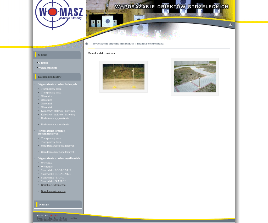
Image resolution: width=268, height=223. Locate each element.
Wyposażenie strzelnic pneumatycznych (51, 132)
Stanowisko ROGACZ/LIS (56, 170)
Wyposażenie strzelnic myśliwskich (59, 158)
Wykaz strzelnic (47, 67)
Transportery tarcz (51, 88)
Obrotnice (46, 96)
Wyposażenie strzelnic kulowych (57, 84)
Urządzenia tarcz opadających (58, 145)
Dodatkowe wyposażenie (55, 118)
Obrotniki (46, 103)
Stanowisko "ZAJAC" (53, 177)
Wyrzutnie (47, 162)
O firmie (43, 62)
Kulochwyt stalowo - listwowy (58, 110)
